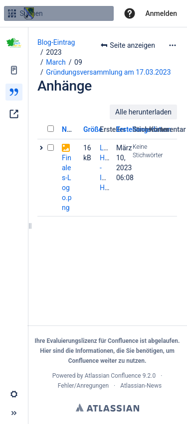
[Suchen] (11, 13)
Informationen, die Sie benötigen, (120, 350)
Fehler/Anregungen (83, 385)
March (56, 62)
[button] (130, 13)
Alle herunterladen (143, 112)
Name (71, 129)
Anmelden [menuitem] (161, 13)
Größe (93, 129)
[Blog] (13, 92)
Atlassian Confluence (113, 375)
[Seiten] (13, 70)
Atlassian (107, 407)
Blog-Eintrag (56, 42)
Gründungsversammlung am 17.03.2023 (108, 72)
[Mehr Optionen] (172, 45)
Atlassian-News (141, 385)
